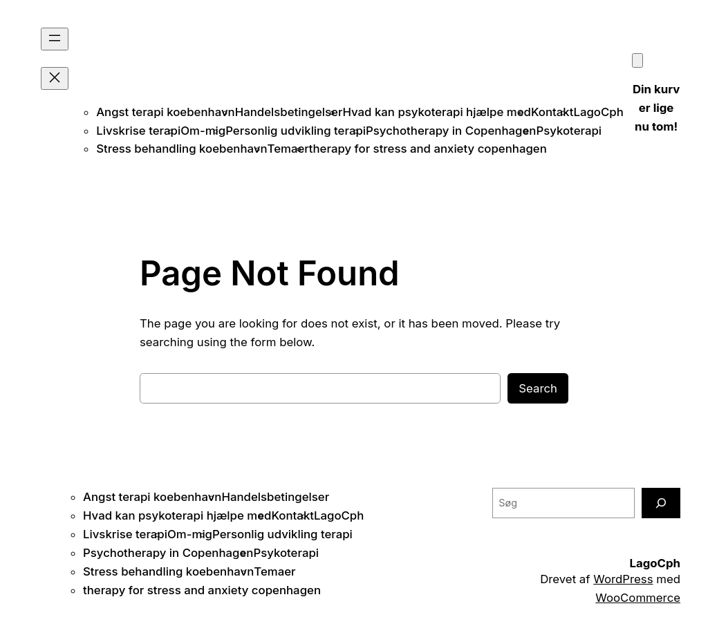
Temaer (288, 148)
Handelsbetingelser (289, 112)
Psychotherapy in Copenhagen (451, 131)
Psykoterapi (569, 131)
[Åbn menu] (54, 39)
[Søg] (661, 503)
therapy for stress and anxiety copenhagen (428, 148)
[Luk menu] (54, 78)
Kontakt (552, 112)
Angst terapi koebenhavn (165, 112)
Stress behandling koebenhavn (181, 148)
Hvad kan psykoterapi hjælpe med (436, 112)
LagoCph (598, 112)
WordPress (623, 579)
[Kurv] (637, 60)
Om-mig (202, 131)
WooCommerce (637, 598)
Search (538, 388)
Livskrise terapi (138, 131)
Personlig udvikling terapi (295, 131)
